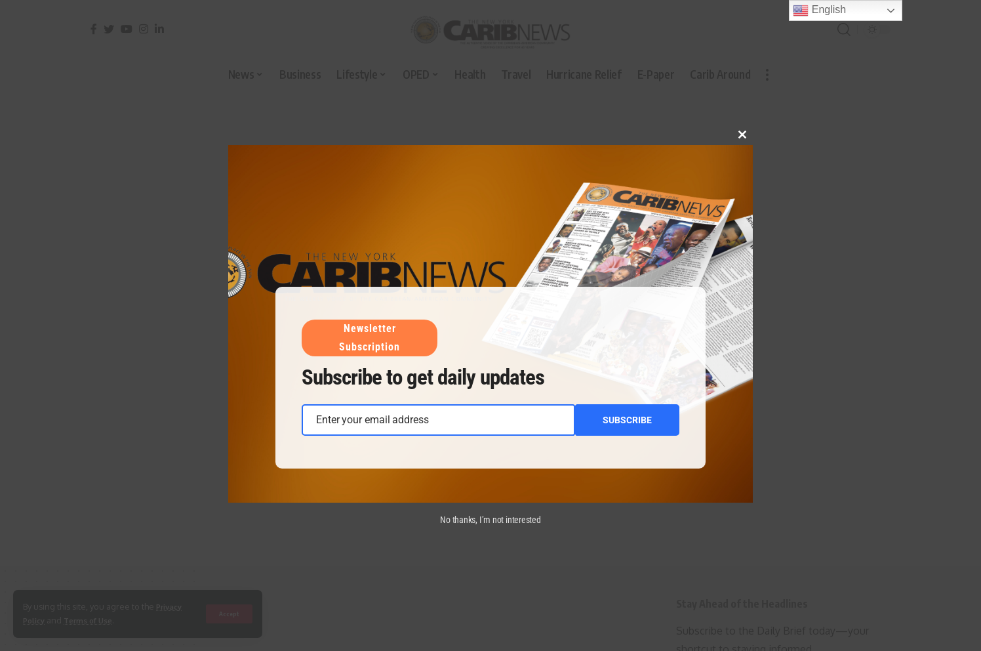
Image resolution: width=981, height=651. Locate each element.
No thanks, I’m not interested (490, 519)
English (819, 10)
